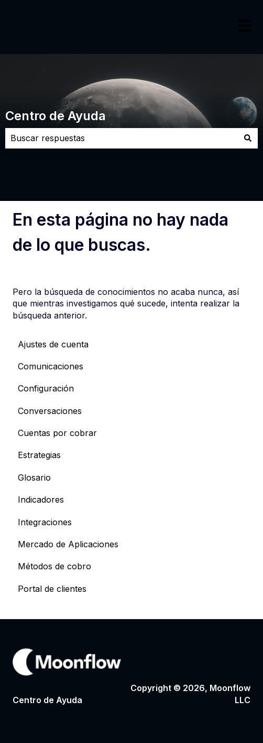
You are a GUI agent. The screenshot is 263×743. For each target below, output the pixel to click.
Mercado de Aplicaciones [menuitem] (68, 544)
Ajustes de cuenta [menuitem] (53, 344)
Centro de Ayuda (55, 115)
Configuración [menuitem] (46, 388)
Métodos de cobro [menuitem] (54, 566)
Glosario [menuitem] (34, 477)
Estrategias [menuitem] (39, 455)
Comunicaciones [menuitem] (50, 366)
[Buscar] (248, 138)
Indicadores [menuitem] (41, 499)
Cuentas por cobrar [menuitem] (57, 433)
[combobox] (121, 138)
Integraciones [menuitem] (45, 522)
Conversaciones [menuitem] (50, 411)
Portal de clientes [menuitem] (52, 588)
